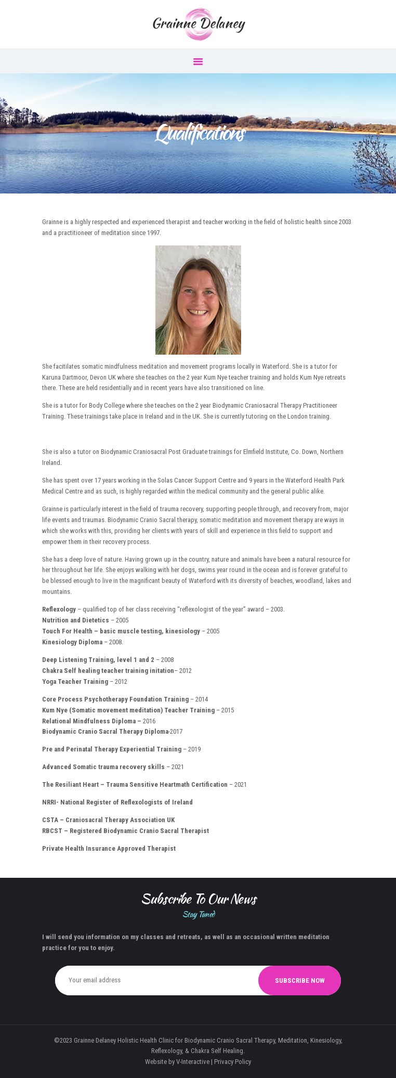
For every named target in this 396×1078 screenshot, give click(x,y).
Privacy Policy (232, 1062)
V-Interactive (192, 1062)
